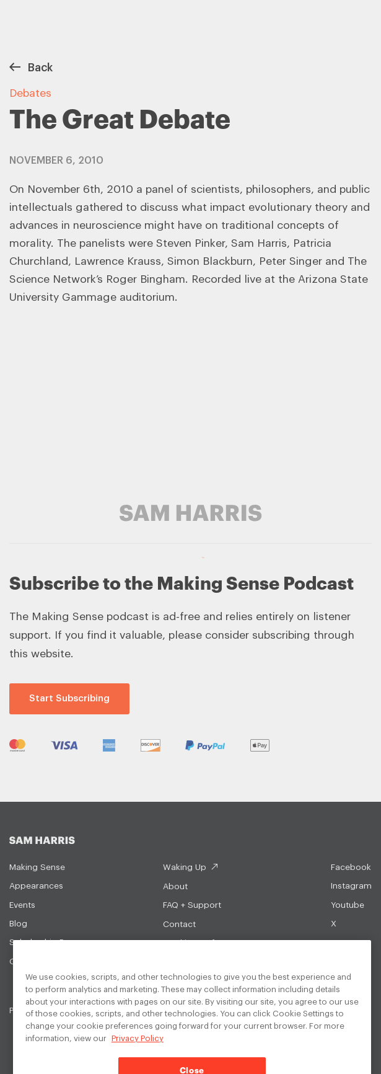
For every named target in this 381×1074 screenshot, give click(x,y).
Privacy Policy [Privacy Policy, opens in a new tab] (138, 1048)
